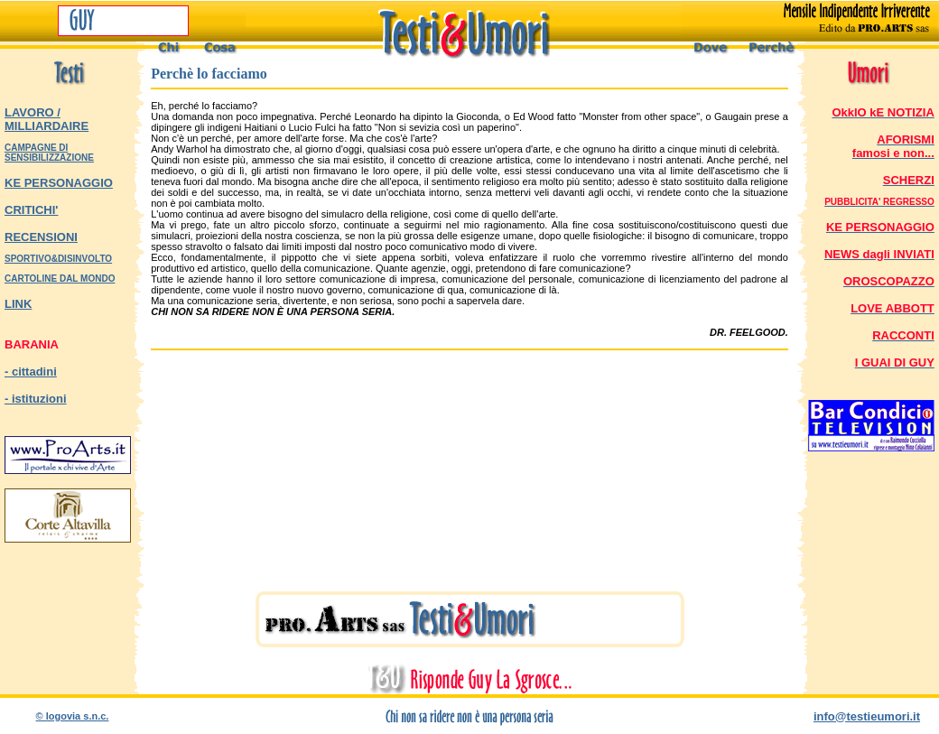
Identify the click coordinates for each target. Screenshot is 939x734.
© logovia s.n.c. (72, 716)
